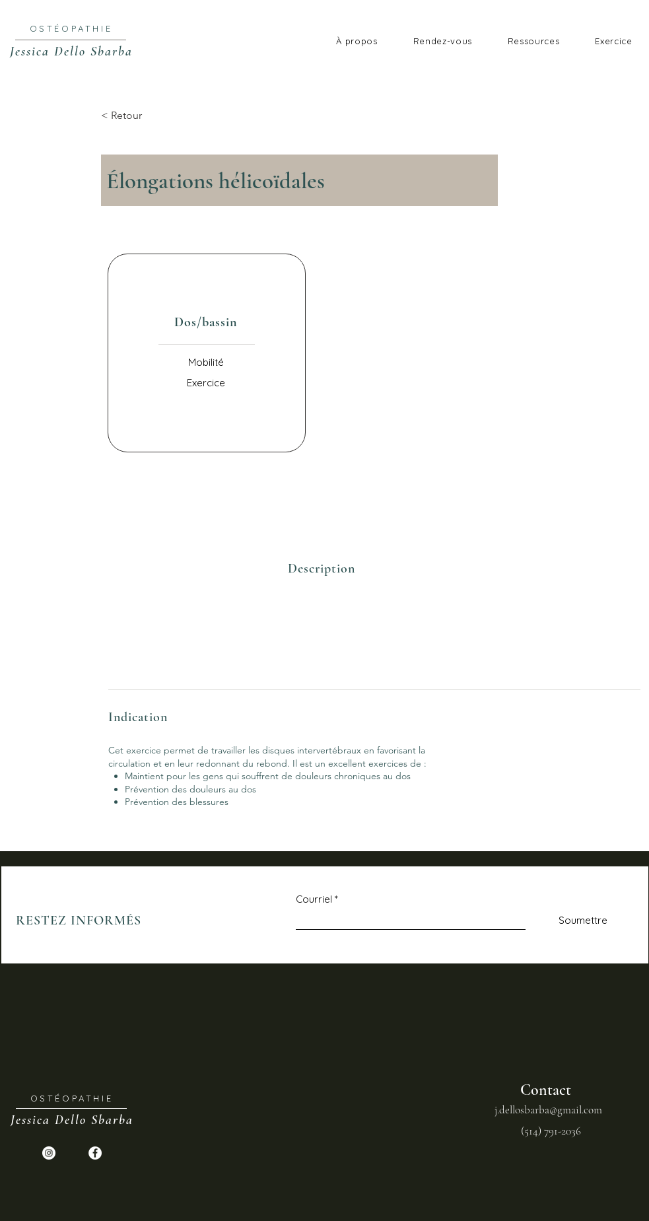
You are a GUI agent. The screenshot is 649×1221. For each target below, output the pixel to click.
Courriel (314, 899)
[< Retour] (144, 115)
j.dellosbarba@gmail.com (548, 1110)
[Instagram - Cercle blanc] (48, 1153)
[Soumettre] (569, 920)
